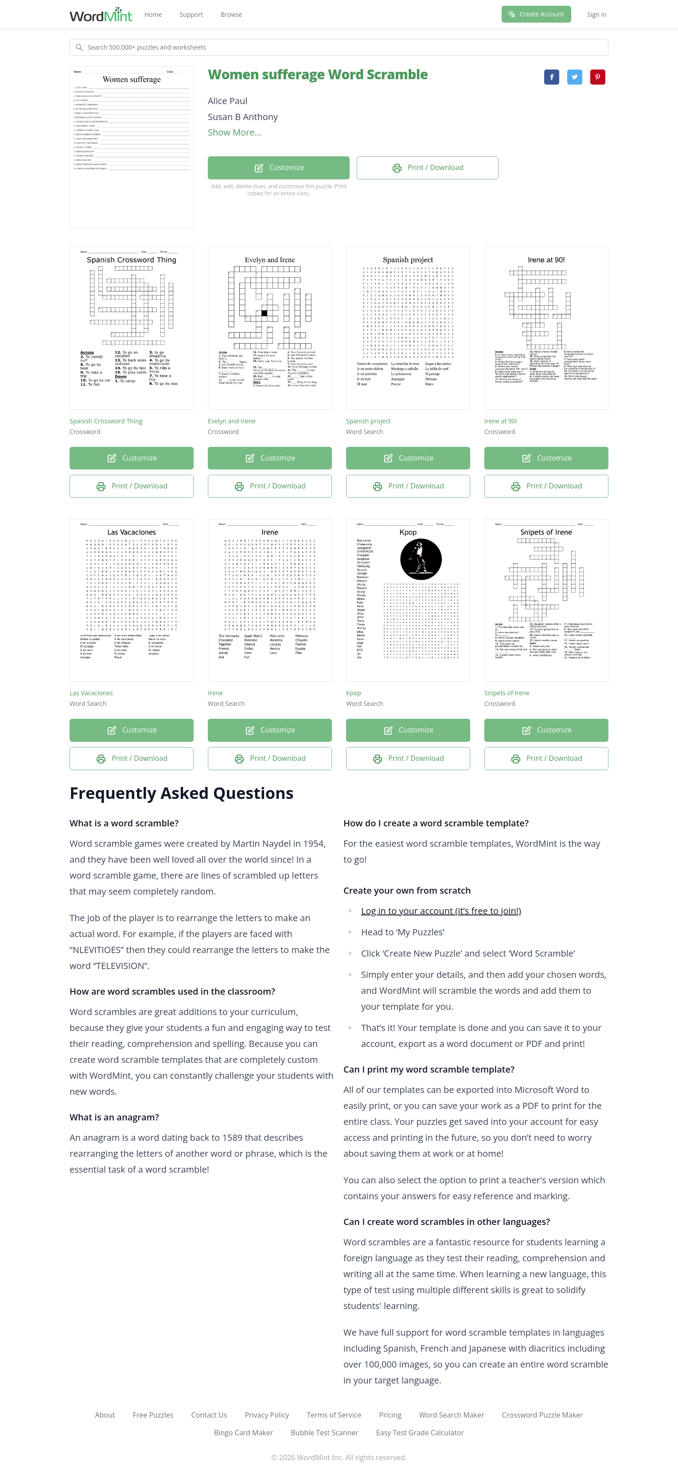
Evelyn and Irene (232, 421)
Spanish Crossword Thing (106, 421)
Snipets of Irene (507, 693)
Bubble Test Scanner (324, 1433)
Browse (231, 14)
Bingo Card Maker (243, 1433)
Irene (215, 693)
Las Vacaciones (91, 693)
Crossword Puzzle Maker (542, 1415)
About (105, 1415)
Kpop (353, 693)
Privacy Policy (267, 1415)
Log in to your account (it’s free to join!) (441, 911)
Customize (278, 168)
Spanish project (368, 421)
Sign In (597, 14)
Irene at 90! (500, 421)
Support (191, 14)
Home (153, 14)
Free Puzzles (152, 1415)
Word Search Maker (451, 1415)
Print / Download (428, 168)
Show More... (234, 132)
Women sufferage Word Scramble (318, 74)
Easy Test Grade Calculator (420, 1433)
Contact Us (209, 1415)
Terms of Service (334, 1415)
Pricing (390, 1415)
